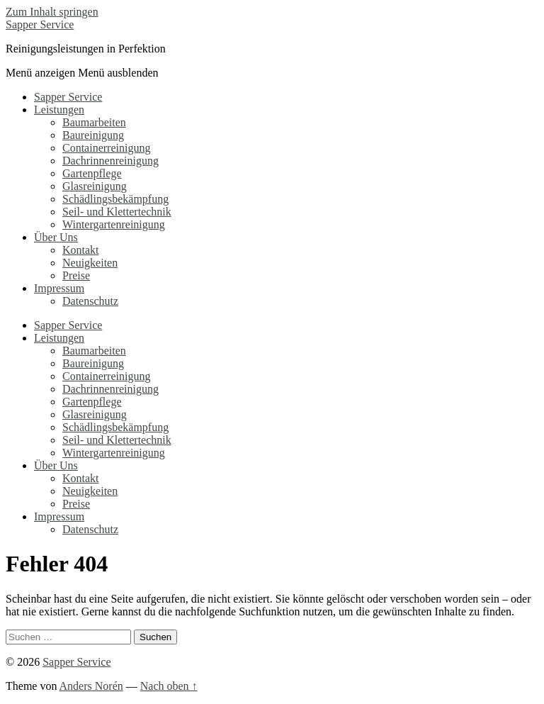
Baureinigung (93, 135)
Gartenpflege (92, 173)
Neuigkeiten (90, 263)
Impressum (59, 288)
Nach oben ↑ (169, 686)
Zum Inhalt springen (52, 12)
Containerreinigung (106, 148)
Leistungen (59, 110)
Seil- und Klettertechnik (116, 212)
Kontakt (80, 250)
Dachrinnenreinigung (110, 161)
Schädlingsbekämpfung (115, 199)
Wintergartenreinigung (113, 224)
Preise (76, 275)
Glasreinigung (94, 186)
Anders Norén (91, 686)
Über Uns (56, 237)
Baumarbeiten (94, 122)
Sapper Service (40, 24)
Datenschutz (90, 301)
